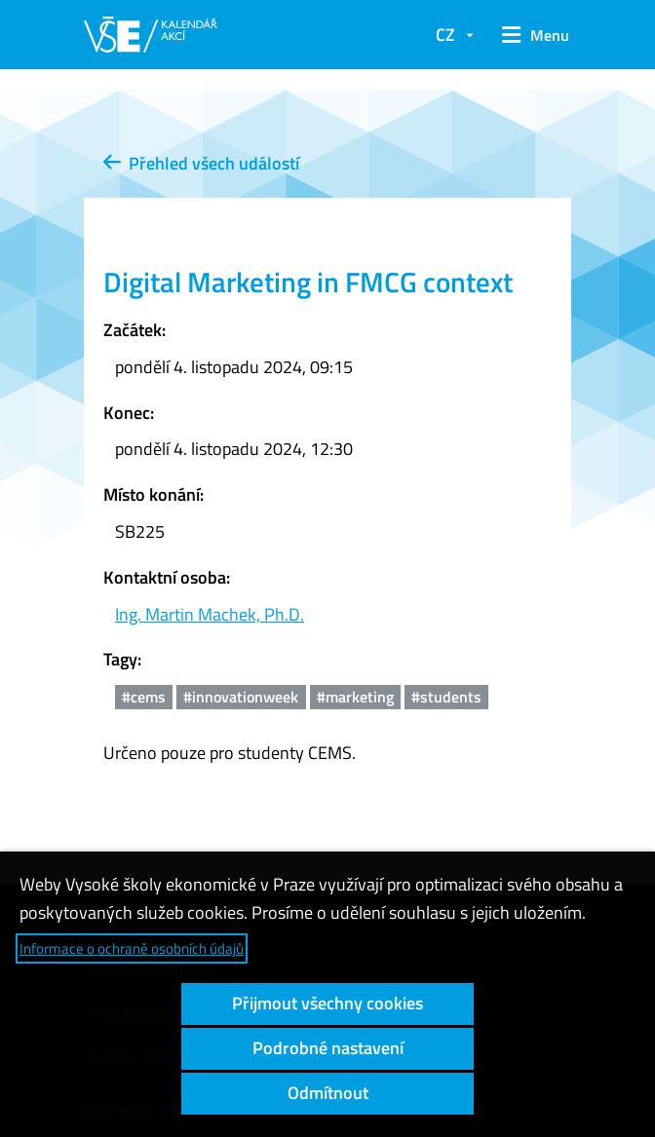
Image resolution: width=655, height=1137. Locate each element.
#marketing (355, 696)
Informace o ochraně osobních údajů (131, 948)
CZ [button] (445, 34)
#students (446, 696)
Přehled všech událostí (201, 163)
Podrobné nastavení (328, 1048)
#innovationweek (240, 696)
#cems (144, 696)
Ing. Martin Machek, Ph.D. (209, 614)
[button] (532, 35)
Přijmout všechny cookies (327, 1003)
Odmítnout (328, 1093)
